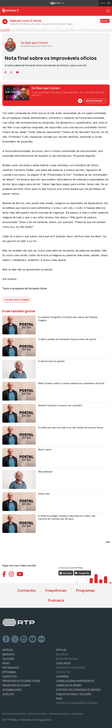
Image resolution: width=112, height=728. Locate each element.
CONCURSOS (63, 663)
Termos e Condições (59, 714)
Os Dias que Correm (16, 299)
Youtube (33, 639)
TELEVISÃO (8, 659)
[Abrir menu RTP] (56, 3)
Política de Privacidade (13, 714)
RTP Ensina (9, 672)
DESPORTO (8, 654)
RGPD (59, 698)
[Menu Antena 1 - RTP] (109, 11)
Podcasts (56, 600)
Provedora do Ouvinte (16, 685)
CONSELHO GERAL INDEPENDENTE (75, 681)
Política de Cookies (37, 714)
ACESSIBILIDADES (12, 690)
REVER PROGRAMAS (67, 659)
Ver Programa (95, 100)
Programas (85, 590)
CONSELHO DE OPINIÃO (68, 685)
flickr (41, 639)
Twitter (15, 639)
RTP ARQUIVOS (10, 667)
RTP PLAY (61, 650)
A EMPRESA (62, 676)
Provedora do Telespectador (21, 681)
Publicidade (77, 714)
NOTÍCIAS (7, 650)
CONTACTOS (9, 676)
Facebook (6, 639)
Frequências (55, 590)
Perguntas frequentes (70, 667)
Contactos (26, 590)
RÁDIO (5, 663)
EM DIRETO (62, 654)
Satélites (8, 694)
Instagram (24, 639)
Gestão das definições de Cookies (76, 703)
